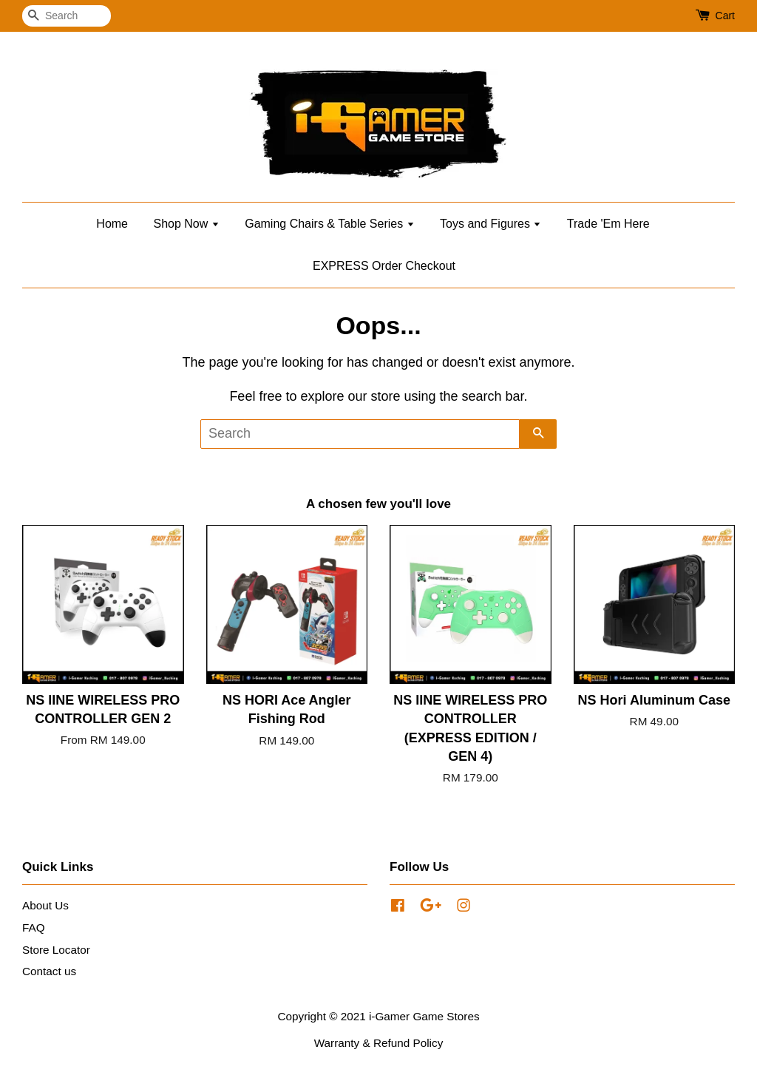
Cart (725, 15)
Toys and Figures (490, 223)
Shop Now (186, 223)
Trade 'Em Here (608, 223)
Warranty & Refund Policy (379, 1043)
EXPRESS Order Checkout (384, 266)
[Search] (66, 16)
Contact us (49, 971)
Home (112, 223)
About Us (45, 905)
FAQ (33, 927)
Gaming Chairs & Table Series (329, 223)
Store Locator (56, 949)
